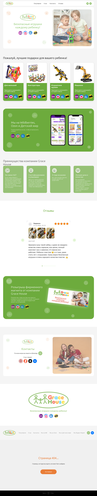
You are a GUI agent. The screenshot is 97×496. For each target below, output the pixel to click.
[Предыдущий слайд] (22, 240)
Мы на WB (44, 433)
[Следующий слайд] (74, 240)
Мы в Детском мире (65, 433)
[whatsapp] (87, 3)
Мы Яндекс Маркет (79, 433)
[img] (20, 96)
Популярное (37, 3)
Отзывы (60, 3)
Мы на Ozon (53, 433)
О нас (45, 3)
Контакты (53, 3)
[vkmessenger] (90, 3)
